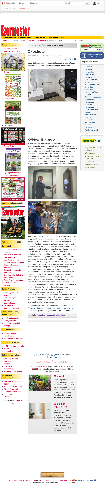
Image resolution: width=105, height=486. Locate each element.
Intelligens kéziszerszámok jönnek (91, 79)
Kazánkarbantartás (11, 318)
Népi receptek (90, 153)
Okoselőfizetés (10, 125)
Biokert (6, 72)
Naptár (31, 40)
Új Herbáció (89, 162)
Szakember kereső (56, 38)
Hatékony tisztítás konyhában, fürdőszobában (11, 361)
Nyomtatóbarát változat (61, 355)
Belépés (100, 4)
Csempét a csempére (12, 308)
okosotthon (40, 315)
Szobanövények (10, 146)
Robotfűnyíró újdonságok (14, 280)
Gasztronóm (63, 40)
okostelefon (60, 315)
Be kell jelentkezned (39, 366)
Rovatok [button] (23, 3)
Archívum (22, 38)
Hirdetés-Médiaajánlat (27, 480)
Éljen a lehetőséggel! (93, 97)
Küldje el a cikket (41, 355)
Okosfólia (88, 127)
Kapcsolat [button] (34, 3)
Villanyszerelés (10, 321)
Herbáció (52, 40)
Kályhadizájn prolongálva (14, 371)
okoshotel (51, 315)
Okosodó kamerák (11, 389)
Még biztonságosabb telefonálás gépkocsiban (93, 87)
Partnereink (63, 480)
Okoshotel (8, 397)
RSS (72, 480)
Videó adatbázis (41, 40)
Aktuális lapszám (9, 38)
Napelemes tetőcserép (13, 387)
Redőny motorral (91, 130)
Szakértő (23, 40)
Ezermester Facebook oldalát (39, 308)
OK (87, 3)
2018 (31, 45)
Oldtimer (31, 38)
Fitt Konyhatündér (76, 40)
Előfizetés (5, 40)
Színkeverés (9, 305)
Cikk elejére (52, 357)
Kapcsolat (13, 480)
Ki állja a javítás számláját (14, 346)
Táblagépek (89, 74)
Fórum (39, 38)
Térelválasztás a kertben (13, 338)
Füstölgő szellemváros (12, 392)
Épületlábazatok (10, 303)
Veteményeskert (10, 99)
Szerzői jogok (51, 480)
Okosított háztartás (92, 100)
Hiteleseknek (9, 351)
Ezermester (10, 3)
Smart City (8, 394)
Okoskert (88, 67)
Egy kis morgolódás (11, 348)
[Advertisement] (52, 18)
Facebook (15, 40)
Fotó (45, 38)
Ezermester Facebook (86, 480)
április (37, 45)
